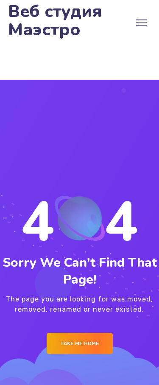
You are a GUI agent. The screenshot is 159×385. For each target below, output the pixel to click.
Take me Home (79, 343)
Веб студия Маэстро (55, 21)
